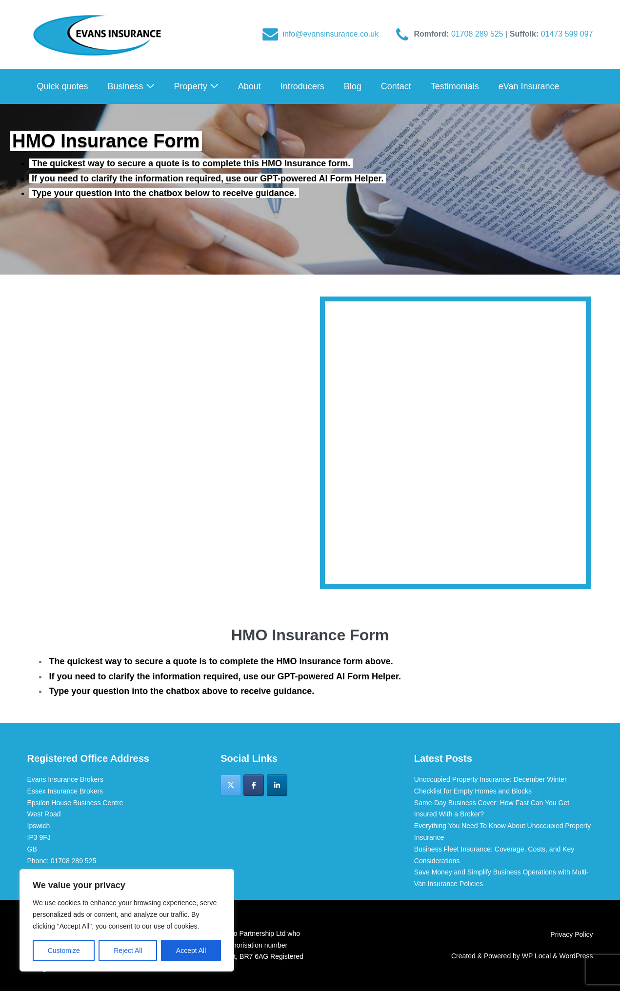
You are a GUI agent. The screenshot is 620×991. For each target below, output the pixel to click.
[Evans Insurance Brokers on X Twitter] (230, 785)
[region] (127, 920)
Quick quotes (62, 86)
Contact (396, 86)
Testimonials (455, 86)
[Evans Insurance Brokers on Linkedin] (277, 785)
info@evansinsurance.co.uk (330, 34)
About (249, 86)
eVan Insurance (529, 86)
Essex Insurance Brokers (65, 791)
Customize (64, 950)
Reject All (128, 950)
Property (196, 86)
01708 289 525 (478, 34)
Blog (352, 86)
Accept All (191, 950)
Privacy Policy (571, 934)
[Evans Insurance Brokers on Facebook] (253, 785)
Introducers (302, 86)
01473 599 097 (567, 34)
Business (131, 86)
